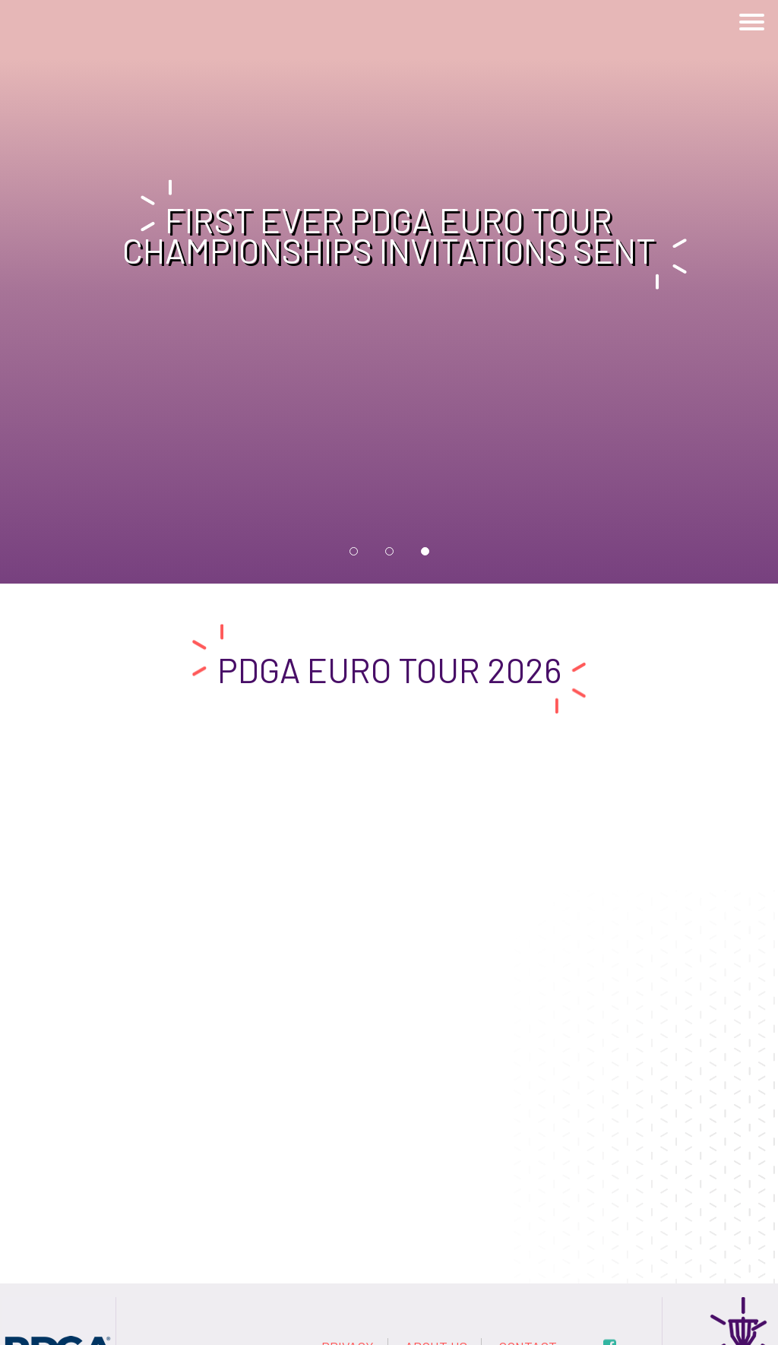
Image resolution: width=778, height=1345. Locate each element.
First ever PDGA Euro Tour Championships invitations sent (389, 235)
